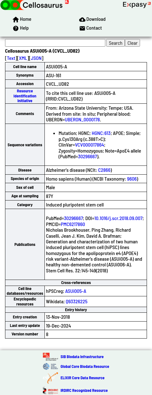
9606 (132, 179)
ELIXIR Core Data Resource (82, 377)
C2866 (104, 170)
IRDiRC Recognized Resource (84, 390)
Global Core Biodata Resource (85, 366)
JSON (36, 58)
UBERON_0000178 (82, 119)
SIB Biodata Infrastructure (82, 356)
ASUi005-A (75, 291)
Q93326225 (76, 301)
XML (23, 58)
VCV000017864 (89, 145)
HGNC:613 (101, 133)
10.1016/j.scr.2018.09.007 (118, 218)
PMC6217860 (73, 224)
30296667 (87, 156)
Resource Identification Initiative (25, 95)
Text (11, 58)
